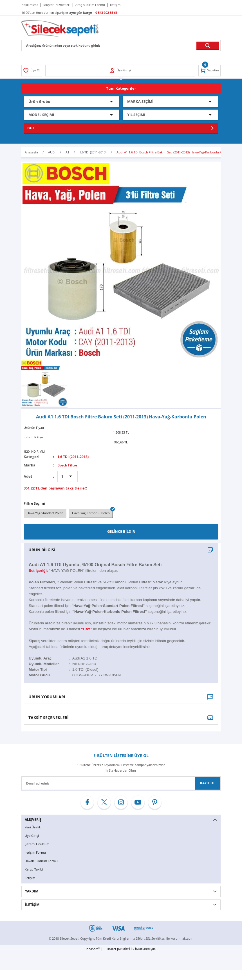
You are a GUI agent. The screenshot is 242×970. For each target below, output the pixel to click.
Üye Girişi (32, 836)
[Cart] (209, 70)
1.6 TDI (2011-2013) (73, 456)
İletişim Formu (36, 853)
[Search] (121, 45)
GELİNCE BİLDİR (121, 532)
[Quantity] (67, 476)
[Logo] (59, 28)
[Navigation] (121, 88)
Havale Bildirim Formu (42, 861)
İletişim (30, 878)
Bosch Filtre (68, 465)
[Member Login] (32, 70)
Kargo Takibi (34, 869)
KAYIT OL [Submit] (207, 784)
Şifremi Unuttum (38, 844)
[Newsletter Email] (121, 784)
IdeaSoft (93, 949)
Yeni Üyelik (33, 828)
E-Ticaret (110, 949)
